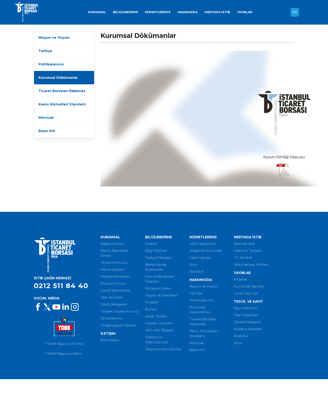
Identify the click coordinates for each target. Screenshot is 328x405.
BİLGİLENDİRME (125, 12)
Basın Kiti (47, 131)
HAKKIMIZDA (188, 12)
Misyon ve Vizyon (54, 38)
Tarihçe (45, 51)
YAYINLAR (244, 12)
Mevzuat (46, 118)
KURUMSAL (97, 12)
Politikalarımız (51, 64)
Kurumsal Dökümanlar (58, 78)
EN (294, 12)
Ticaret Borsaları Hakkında (62, 91)
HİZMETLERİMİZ (158, 12)
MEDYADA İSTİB (217, 12)
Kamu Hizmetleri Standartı (62, 104)
